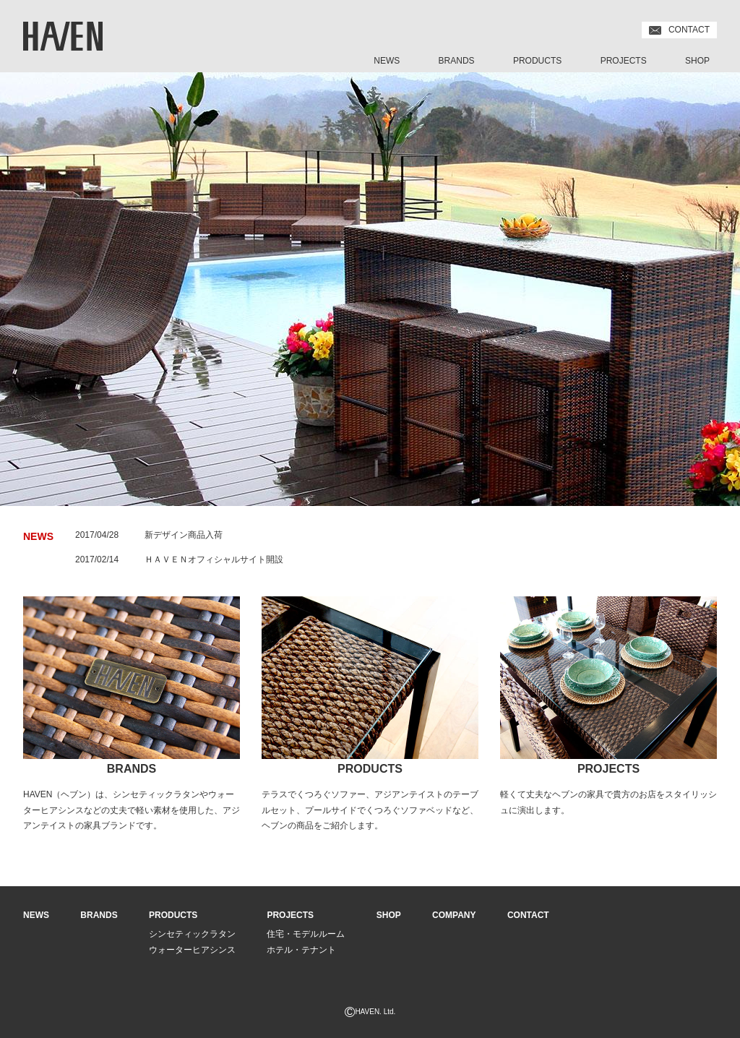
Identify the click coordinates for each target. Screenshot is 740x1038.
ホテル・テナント (301, 950)
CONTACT (679, 30)
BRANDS (457, 61)
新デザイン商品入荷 (184, 535)
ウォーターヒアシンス (192, 950)
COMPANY (454, 915)
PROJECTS (624, 61)
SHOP (697, 61)
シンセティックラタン (192, 934)
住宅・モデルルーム (306, 934)
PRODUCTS (537, 61)
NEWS (387, 61)
